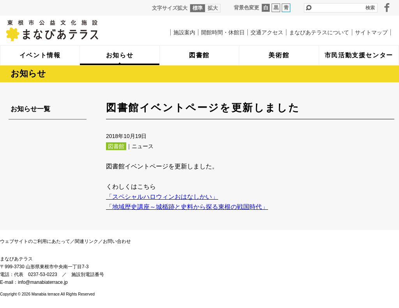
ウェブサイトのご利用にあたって (35, 241)
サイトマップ (371, 32)
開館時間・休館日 (223, 32)
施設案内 (184, 32)
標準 (197, 8)
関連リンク (86, 241)
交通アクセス (267, 32)
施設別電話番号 (87, 274)
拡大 (213, 8)
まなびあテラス (68, 30)
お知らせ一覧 (30, 109)
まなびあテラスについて (319, 32)
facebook (387, 7)
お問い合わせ (117, 241)
